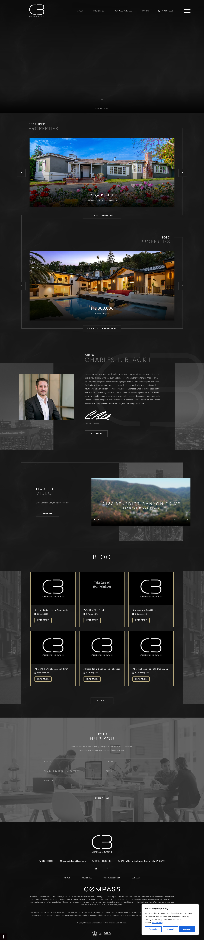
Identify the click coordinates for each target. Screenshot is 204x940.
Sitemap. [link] (123, 923)
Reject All (170, 929)
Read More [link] (43, 620)
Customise (153, 929)
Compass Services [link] (123, 11)
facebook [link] (102, 868)
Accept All (187, 929)
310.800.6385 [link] (165, 11)
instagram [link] (96, 868)
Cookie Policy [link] (157, 923)
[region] (170, 919)
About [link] (80, 11)
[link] (36, 10)
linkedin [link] (108, 868)
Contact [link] (146, 11)
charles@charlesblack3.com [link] (73, 861)
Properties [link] (98, 11)
